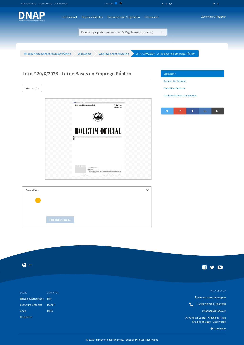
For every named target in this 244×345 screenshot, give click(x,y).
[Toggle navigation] (49, 17)
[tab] (86, 190)
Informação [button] (151, 17)
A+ (170, 4)
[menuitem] (192, 73)
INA (49, 298)
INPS (50, 310)
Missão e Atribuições (32, 298)
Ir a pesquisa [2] (45, 3)
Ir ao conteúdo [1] (28, 3)
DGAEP (51, 304)
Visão (23, 310)
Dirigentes (26, 317)
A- (163, 3)
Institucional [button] (69, 17)
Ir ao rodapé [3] (61, 3)
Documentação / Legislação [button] (123, 17)
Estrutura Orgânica (31, 304)
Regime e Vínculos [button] (92, 17)
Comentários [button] (87, 190)
